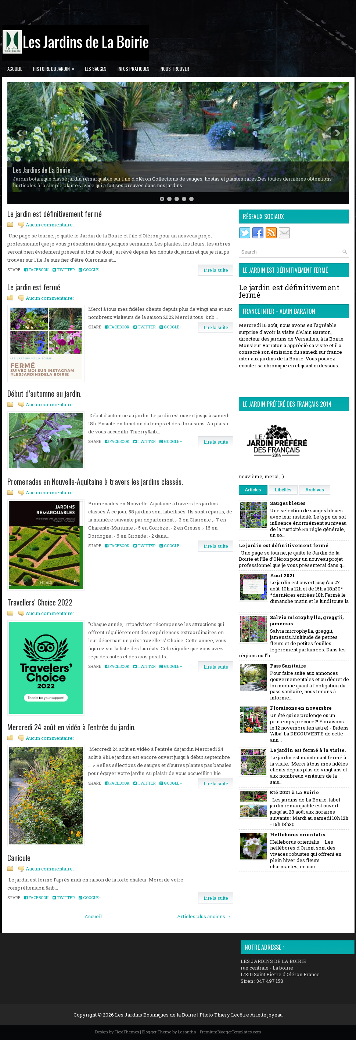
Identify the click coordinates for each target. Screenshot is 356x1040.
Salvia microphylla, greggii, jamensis (307, 620)
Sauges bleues (287, 503)
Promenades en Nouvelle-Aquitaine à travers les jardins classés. (95, 481)
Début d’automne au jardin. (44, 393)
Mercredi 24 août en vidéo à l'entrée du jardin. (71, 727)
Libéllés (283, 489)
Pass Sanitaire (288, 665)
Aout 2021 (282, 575)
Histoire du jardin (56, 66)
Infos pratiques (134, 68)
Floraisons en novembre (301, 708)
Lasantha (187, 1031)
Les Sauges (96, 68)
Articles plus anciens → (204, 916)
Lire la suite (216, 270)
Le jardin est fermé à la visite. (308, 750)
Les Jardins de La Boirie (42, 170)
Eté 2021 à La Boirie (294, 792)
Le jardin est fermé (33, 287)
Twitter (64, 269)
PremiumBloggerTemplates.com (230, 1031)
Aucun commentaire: (50, 224)
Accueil (14, 68)
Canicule (18, 858)
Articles (253, 489)
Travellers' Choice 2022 (39, 602)
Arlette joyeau (266, 1014)
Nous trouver (175, 68)
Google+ (90, 269)
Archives (314, 489)
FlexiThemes (127, 1031)
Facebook (36, 269)
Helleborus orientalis (297, 834)
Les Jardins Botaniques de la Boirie (155, 1014)
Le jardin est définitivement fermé (54, 214)
